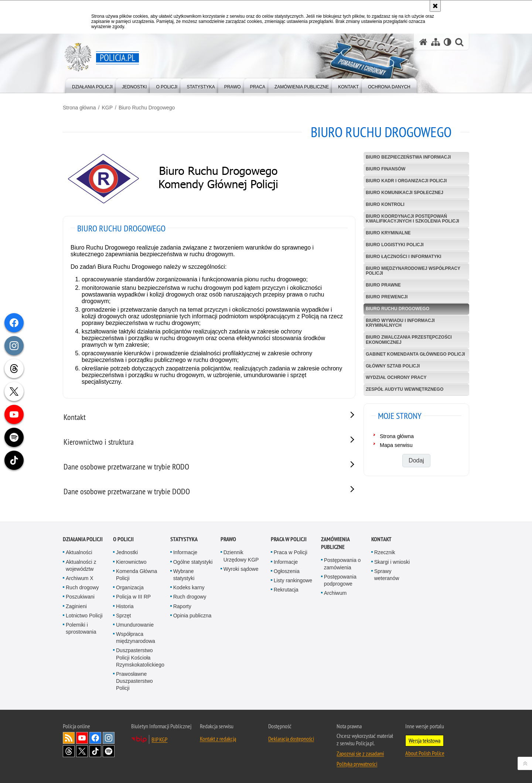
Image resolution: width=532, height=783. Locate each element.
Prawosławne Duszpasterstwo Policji (134, 681)
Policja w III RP (133, 597)
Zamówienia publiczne (335, 543)
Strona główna (79, 108)
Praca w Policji (289, 539)
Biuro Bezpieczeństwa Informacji (408, 157)
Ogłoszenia (287, 571)
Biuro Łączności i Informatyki (403, 256)
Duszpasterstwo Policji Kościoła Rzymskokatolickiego (140, 657)
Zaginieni (76, 606)
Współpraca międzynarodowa (135, 637)
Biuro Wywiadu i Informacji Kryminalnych (400, 323)
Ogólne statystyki (193, 562)
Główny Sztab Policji (393, 366)
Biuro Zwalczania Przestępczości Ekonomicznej (409, 340)
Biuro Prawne (383, 285)
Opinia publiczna (192, 615)
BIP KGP (159, 739)
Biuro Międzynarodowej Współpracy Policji (413, 271)
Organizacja (130, 587)
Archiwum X (79, 578)
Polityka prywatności (357, 763)
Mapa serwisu (396, 445)
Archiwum (335, 593)
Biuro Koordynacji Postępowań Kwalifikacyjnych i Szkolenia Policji (412, 219)
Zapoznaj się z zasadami (360, 753)
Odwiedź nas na (82, 738)
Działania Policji (83, 539)
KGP (107, 108)
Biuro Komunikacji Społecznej (404, 192)
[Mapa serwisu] (435, 42)
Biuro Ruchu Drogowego (147, 108)
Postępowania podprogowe (340, 580)
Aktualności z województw (81, 565)
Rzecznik (384, 552)
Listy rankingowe (293, 580)
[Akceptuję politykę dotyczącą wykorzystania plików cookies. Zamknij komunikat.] (435, 6)
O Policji (123, 539)
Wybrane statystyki (184, 574)
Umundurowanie (135, 625)
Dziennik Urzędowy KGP (241, 555)
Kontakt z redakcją (218, 738)
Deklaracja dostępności (291, 738)
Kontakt (381, 539)
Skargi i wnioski (392, 562)
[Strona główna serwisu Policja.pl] (423, 42)
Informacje (185, 552)
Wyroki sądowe (241, 569)
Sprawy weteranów (386, 574)
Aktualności (79, 552)
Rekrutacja (286, 590)
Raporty (182, 606)
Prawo (228, 539)
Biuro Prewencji (386, 296)
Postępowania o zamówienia (342, 563)
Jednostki (127, 552)
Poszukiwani (80, 597)
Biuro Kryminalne (388, 232)
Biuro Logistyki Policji (395, 244)
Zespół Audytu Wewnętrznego (404, 389)
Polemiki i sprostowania (81, 628)
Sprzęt (123, 615)
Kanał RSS (69, 738)
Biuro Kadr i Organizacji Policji (406, 180)
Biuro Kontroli (385, 204)
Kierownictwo (131, 562)
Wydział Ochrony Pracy (396, 377)
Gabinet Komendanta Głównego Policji (415, 354)
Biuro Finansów (385, 169)
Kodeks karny (189, 587)
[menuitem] (92, 85)
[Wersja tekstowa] (447, 42)
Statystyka (184, 539)
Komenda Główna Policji (136, 574)
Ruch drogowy (82, 587)
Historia (124, 606)
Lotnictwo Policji (84, 615)
